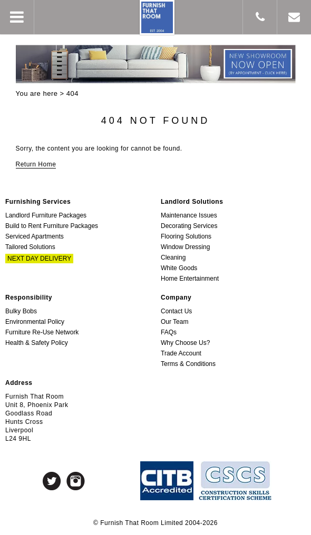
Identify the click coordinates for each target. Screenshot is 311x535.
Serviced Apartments (34, 236)
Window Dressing (185, 247)
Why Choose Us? (185, 342)
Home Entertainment (190, 278)
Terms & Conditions (188, 364)
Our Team (174, 321)
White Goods (179, 268)
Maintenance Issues (189, 215)
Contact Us (176, 311)
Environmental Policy (34, 321)
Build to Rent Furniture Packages (51, 226)
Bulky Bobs (21, 311)
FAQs (169, 332)
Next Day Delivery (39, 258)
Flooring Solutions (186, 236)
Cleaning (173, 257)
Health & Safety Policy (36, 342)
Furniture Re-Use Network (42, 332)
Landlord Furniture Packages (45, 215)
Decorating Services (189, 226)
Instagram (75, 481)
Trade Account (181, 353)
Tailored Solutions (30, 247)
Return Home (36, 164)
